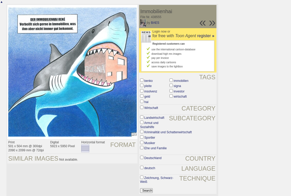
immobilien (181, 81)
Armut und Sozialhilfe (149, 125)
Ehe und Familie (155, 148)
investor (179, 91)
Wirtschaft (151, 108)
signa (177, 86)
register (205, 36)
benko (148, 81)
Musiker (149, 143)
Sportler (149, 137)
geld (147, 96)
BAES (155, 23)
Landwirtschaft (154, 118)
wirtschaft (180, 96)
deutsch (149, 168)
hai (146, 102)
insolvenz (150, 91)
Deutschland (152, 158)
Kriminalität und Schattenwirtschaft (168, 132)
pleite (148, 86)
